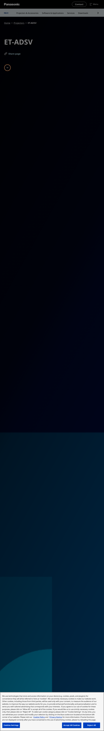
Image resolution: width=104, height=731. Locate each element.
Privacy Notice (55, 717)
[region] (52, 711)
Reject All (91, 725)
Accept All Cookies (72, 725)
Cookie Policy (39, 717)
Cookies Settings (11, 725)
